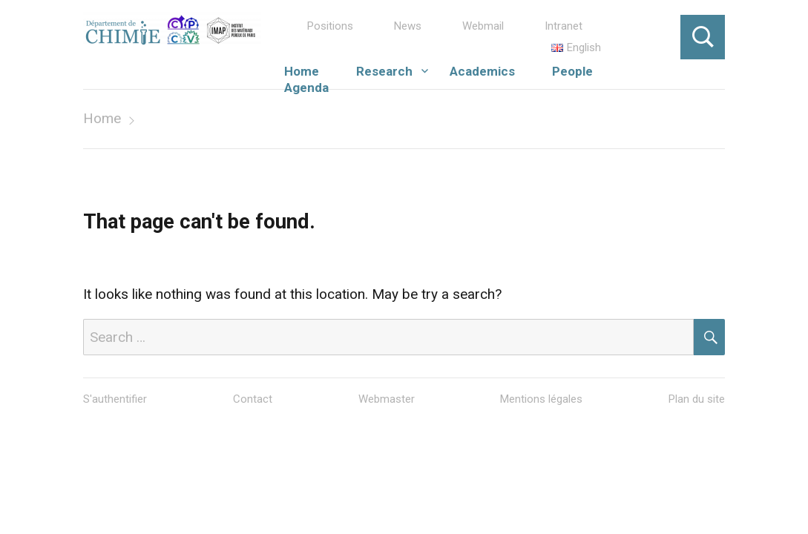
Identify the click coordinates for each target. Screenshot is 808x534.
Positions (330, 26)
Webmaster (386, 399)
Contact (252, 399)
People (572, 71)
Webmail (483, 26)
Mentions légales (541, 399)
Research (384, 71)
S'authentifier (115, 399)
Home (301, 71)
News (407, 26)
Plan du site (697, 399)
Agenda (306, 87)
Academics (482, 71)
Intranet (563, 26)
